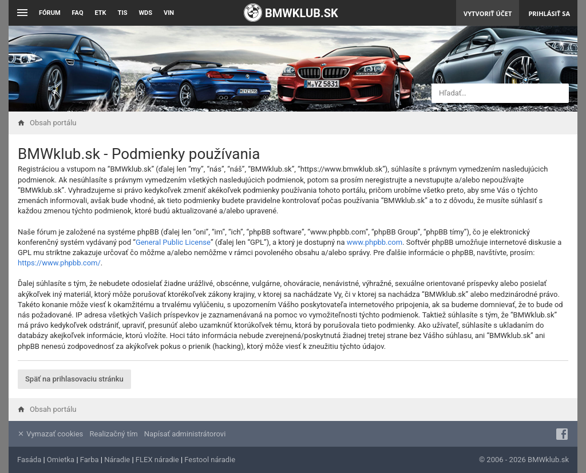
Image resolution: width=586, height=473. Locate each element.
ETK (100, 13)
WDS (145, 13)
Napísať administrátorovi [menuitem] (184, 434)
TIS (123, 13)
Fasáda (29, 459)
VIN (169, 13)
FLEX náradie (157, 459)
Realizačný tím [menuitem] (114, 434)
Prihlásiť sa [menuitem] (549, 13)
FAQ (78, 13)
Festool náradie (209, 459)
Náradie (117, 459)
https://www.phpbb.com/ (59, 263)
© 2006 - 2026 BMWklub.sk (524, 459)
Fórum (50, 13)
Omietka (60, 459)
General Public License (173, 242)
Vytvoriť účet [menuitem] (488, 13)
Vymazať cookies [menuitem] (50, 434)
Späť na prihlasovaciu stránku (74, 379)
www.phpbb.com (374, 242)
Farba (89, 459)
